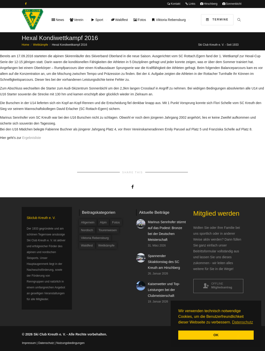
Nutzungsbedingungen (70, 343)
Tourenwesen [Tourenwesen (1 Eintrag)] (108, 230)
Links (190, 3)
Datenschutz (46, 343)
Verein (77, 20)
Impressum (29, 343)
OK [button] (216, 335)
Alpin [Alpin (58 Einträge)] (103, 222)
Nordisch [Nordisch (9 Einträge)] (87, 230)
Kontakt (173, 3)
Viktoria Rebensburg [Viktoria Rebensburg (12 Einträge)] (95, 238)
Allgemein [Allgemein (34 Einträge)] (88, 222)
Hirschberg (208, 3)
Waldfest (119, 20)
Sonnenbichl (231, 3)
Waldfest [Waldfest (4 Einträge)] (87, 245)
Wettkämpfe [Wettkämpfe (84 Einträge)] (106, 245)
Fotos (139, 20)
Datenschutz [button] (242, 322)
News (58, 20)
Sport (97, 20)
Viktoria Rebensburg (169, 20)
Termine (217, 19)
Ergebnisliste (31, 138)
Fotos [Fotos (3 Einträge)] (116, 222)
